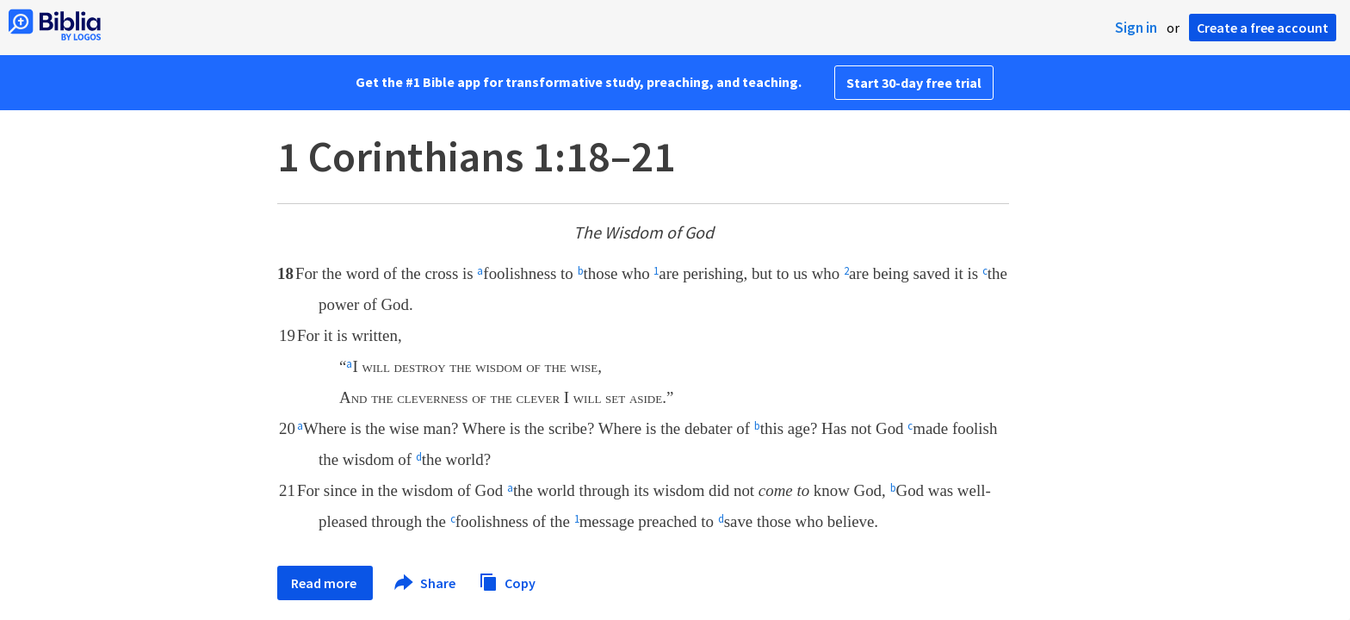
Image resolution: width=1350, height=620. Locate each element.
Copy (507, 581)
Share (425, 583)
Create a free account (1262, 27)
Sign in (1136, 27)
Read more (325, 583)
